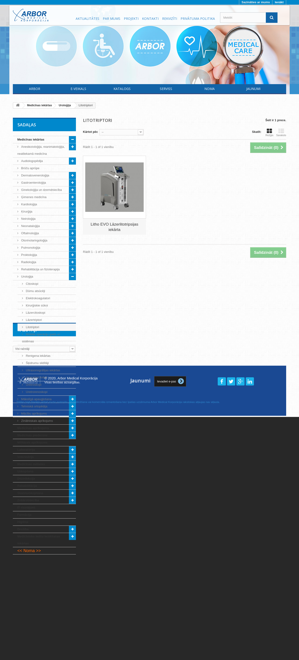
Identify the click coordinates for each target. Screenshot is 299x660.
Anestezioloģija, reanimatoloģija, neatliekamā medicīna (41, 150)
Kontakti (150, 18)
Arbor (34, 88)
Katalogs (122, 88)
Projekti (131, 18)
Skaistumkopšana (30, 493)
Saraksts (281, 132)
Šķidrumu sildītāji (37, 363)
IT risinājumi (26, 507)
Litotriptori (32, 327)
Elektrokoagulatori (37, 298)
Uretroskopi (33, 384)
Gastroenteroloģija (33, 182)
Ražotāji (27, 568)
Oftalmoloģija (29, 233)
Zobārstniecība (28, 500)
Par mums (111, 18)
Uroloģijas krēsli (36, 377)
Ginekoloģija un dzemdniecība (41, 190)
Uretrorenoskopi (36, 392)
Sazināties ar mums (256, 2)
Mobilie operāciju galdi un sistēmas (41, 338)
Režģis (270, 132)
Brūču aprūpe (29, 168)
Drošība (22, 529)
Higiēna (22, 522)
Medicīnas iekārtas (30, 139)
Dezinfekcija (26, 478)
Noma (209, 88)
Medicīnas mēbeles (31, 464)
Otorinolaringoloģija (33, 240)
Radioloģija (28, 262)
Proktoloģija (28, 255)
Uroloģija (26, 276)
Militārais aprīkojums (32, 442)
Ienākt (279, 2)
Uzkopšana (25, 471)
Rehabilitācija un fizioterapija (40, 269)
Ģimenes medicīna (33, 197)
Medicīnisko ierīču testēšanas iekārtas (38, 540)
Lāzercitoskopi (35, 312)
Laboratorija (26, 449)
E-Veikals (78, 88)
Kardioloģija (28, 204)
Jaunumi (253, 88)
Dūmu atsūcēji (35, 291)
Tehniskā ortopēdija (33, 406)
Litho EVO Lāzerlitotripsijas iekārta (114, 227)
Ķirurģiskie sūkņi (36, 305)
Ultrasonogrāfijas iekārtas (42, 370)
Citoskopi (31, 283)
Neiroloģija (28, 218)
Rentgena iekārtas (37, 356)
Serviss (166, 88)
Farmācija (24, 514)
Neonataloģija (30, 226)
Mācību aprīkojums (33, 413)
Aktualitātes (87, 18)
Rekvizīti (169, 18)
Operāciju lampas (37, 348)
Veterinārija (25, 457)
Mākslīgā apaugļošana (36, 399)
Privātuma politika (198, 18)
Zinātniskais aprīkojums (36, 421)
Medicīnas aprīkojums (33, 428)
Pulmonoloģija (30, 247)
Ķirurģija (26, 211)
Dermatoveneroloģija (34, 175)
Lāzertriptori (33, 320)
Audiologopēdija (31, 161)
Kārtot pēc (90, 132)
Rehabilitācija (27, 486)
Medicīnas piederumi (32, 435)
